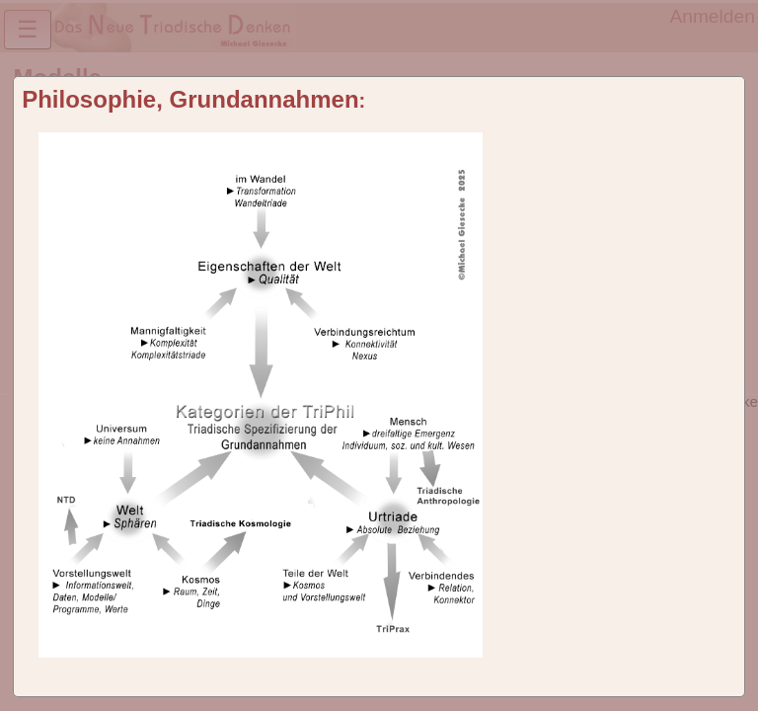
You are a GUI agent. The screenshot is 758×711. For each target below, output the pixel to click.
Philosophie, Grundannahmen (190, 99)
